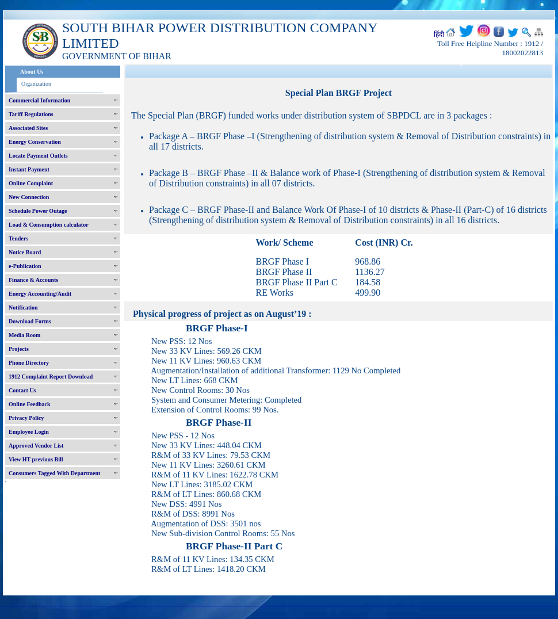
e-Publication (25, 266)
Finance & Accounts (33, 280)
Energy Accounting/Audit (40, 294)
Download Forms (30, 321)
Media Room (24, 335)
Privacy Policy (26, 418)
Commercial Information (39, 100)
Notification (23, 307)
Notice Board (25, 252)
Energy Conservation (35, 142)
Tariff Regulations (31, 114)
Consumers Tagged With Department (54, 473)
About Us (31, 71)
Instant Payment (29, 169)
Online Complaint (31, 183)
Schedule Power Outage (38, 211)
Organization (36, 84)
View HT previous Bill (36, 459)
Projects (19, 349)
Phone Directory (29, 363)
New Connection (29, 197)
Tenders (18, 238)
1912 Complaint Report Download (51, 376)
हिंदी (439, 34)
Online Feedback (30, 404)
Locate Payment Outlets (38, 155)
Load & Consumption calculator (49, 224)
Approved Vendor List (36, 445)
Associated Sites (28, 128)
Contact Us (22, 390)
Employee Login (29, 432)
